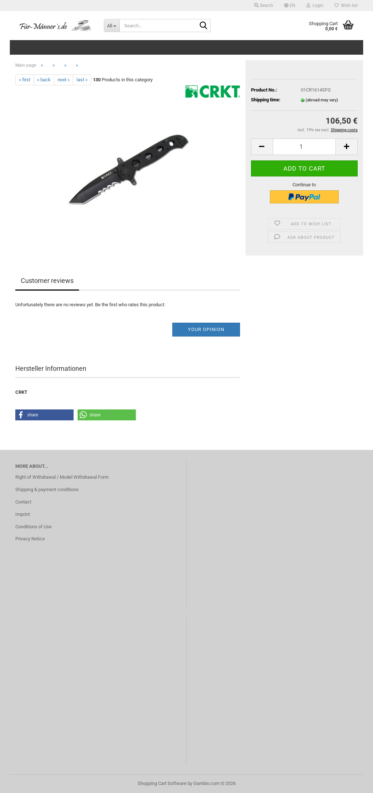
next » (64, 79)
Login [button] (314, 5)
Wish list (346, 5)
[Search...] (111, 25)
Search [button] (263, 5)
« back (44, 79)
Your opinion (206, 329)
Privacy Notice (30, 538)
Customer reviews (47, 280)
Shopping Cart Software (162, 783)
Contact (23, 502)
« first (24, 79)
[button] (290, 5)
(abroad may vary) (322, 100)
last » (81, 79)
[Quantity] (304, 147)
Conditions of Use (33, 526)
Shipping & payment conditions (47, 489)
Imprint (22, 514)
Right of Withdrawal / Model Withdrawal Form (62, 477)
